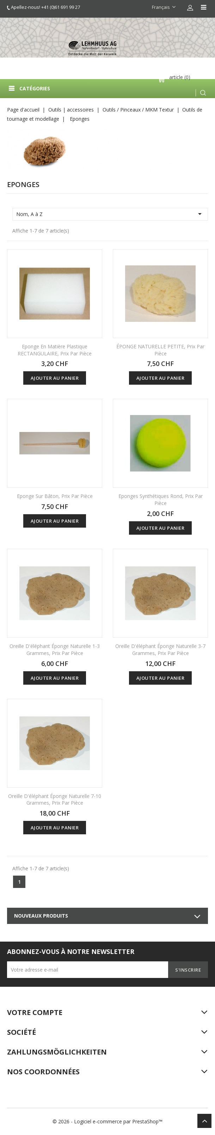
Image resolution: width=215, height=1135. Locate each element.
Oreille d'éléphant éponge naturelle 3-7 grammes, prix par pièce (160, 649)
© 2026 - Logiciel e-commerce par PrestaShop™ (107, 1121)
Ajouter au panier (55, 378)
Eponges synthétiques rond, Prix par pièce (160, 499)
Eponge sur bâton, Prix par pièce (55, 496)
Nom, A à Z (110, 214)
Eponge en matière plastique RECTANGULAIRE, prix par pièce (55, 350)
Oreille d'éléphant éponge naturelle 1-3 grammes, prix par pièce (55, 649)
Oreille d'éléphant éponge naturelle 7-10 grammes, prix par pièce (54, 799)
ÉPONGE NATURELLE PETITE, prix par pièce (160, 350)
